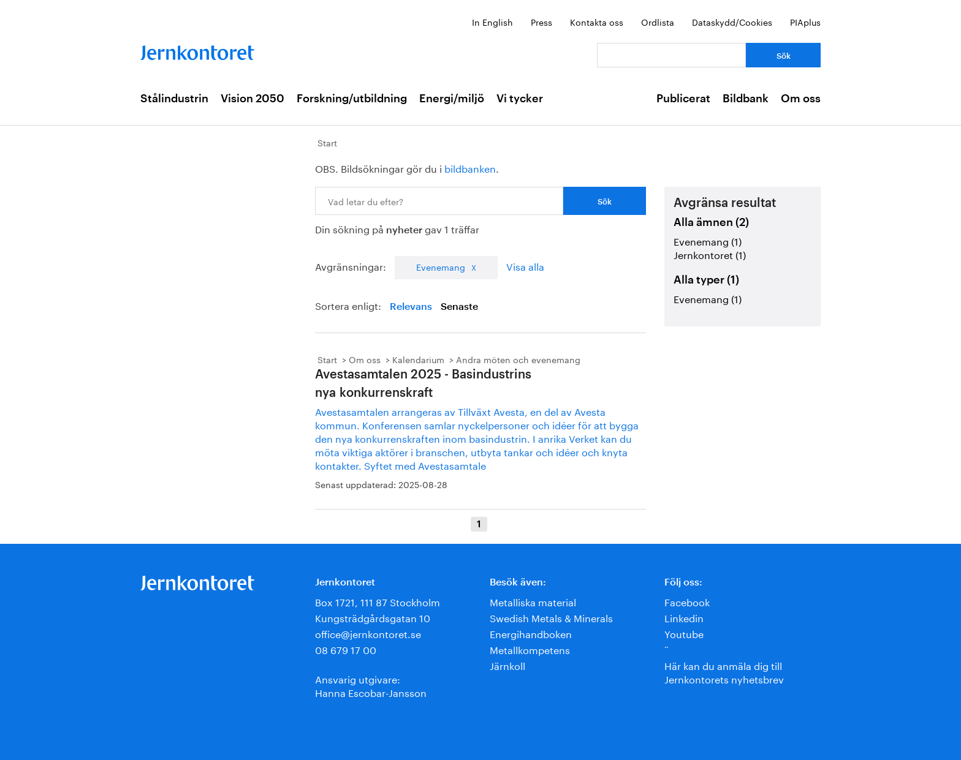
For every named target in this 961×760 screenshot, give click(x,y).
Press (541, 21)
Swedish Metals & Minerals (551, 617)
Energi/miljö (451, 98)
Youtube (684, 633)
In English (492, 21)
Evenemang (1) (708, 240)
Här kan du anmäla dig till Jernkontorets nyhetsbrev (724, 671)
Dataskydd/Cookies (732, 21)
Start (327, 142)
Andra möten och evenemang (518, 359)
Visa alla (525, 265)
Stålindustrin (174, 98)
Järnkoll (507, 664)
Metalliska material (533, 601)
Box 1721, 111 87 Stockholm (377, 601)
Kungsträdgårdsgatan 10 (372, 617)
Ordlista (657, 21)
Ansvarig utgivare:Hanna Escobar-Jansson (371, 685)
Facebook (687, 601)
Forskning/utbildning (352, 98)
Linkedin (684, 617)
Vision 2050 (252, 98)
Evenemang (440, 266)
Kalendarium (418, 359)
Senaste (459, 307)
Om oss (801, 98)
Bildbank (746, 98)
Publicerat (683, 98)
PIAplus (805, 21)
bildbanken (470, 167)
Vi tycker (519, 98)
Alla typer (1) (706, 279)
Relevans (411, 307)
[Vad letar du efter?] (671, 55)
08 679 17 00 (345, 649)
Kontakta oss (596, 21)
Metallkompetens (530, 649)
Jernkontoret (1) (710, 253)
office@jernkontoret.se (368, 633)
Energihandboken (531, 633)
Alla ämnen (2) (711, 222)
